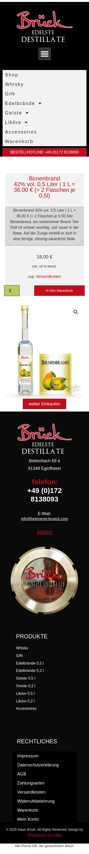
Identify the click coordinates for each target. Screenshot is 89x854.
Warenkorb (19, 141)
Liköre (16, 122)
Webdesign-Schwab (44, 835)
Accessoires (21, 131)
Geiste (17, 113)
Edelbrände (23, 103)
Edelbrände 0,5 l (30, 663)
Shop (12, 74)
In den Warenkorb (59, 291)
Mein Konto (28, 819)
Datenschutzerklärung (38, 765)
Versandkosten (48, 276)
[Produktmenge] (11, 290)
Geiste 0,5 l (25, 678)
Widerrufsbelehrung (36, 801)
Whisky (14, 84)
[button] (44, 53)
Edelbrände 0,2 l (30, 671)
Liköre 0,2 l (25, 701)
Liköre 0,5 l (25, 693)
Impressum (27, 756)
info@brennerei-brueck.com (44, 519)
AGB (21, 774)
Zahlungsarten (31, 783)
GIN (10, 93)
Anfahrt (44, 532)
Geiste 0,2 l (25, 686)
